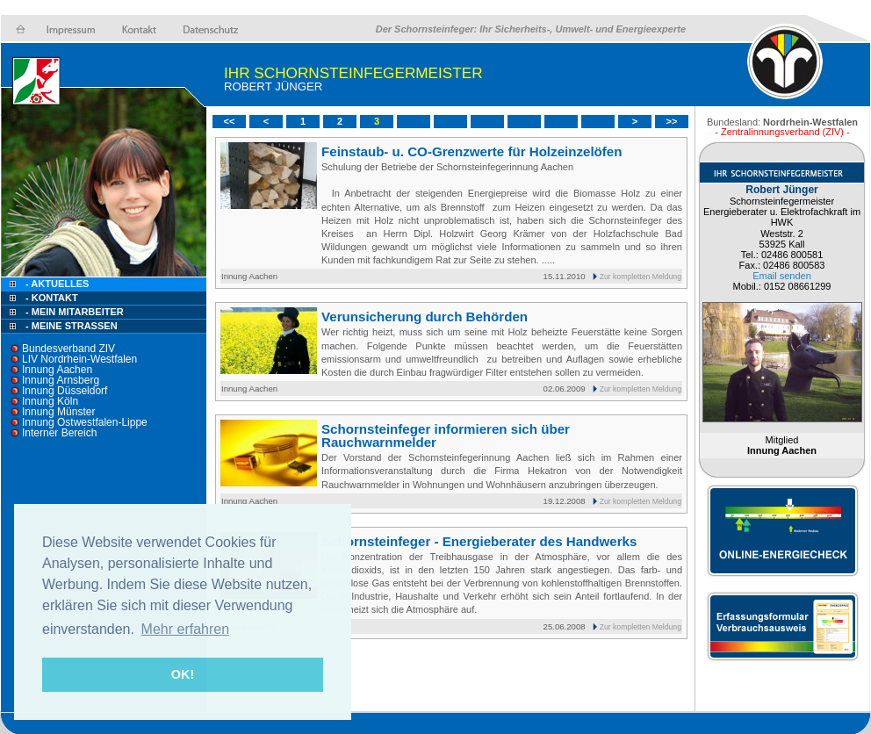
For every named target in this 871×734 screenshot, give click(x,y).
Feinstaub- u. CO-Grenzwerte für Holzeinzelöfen (472, 151)
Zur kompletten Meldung (640, 276)
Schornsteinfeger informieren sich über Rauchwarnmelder (445, 435)
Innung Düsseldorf (64, 391)
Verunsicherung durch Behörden (424, 316)
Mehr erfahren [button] (185, 629)
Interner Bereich (59, 433)
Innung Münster (58, 412)
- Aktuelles (56, 283)
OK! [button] (182, 674)
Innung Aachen (57, 369)
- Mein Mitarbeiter (74, 311)
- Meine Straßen (71, 325)
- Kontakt (50, 297)
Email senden (781, 275)
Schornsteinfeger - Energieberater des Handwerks (479, 541)
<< (229, 121)
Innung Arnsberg (60, 380)
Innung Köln (50, 401)
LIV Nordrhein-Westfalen (79, 359)
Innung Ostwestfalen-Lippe (85, 422)
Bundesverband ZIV (68, 348)
